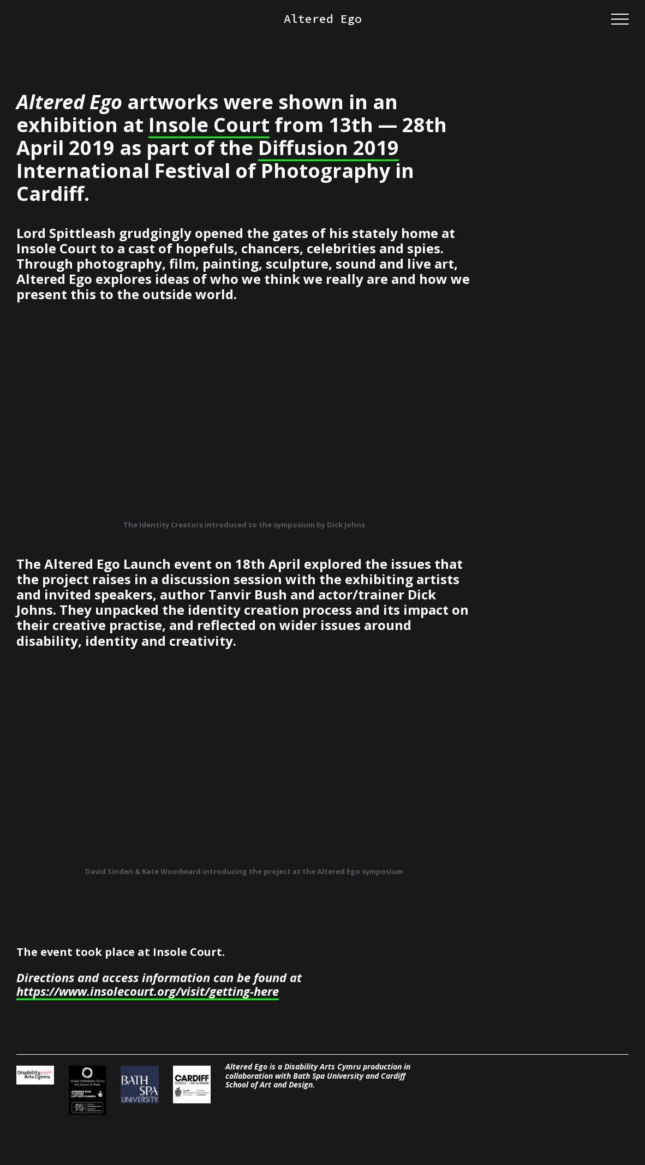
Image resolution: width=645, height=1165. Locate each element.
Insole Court (209, 125)
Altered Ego (323, 19)
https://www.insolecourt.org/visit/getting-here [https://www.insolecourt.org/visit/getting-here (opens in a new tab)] (147, 991)
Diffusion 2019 (328, 147)
